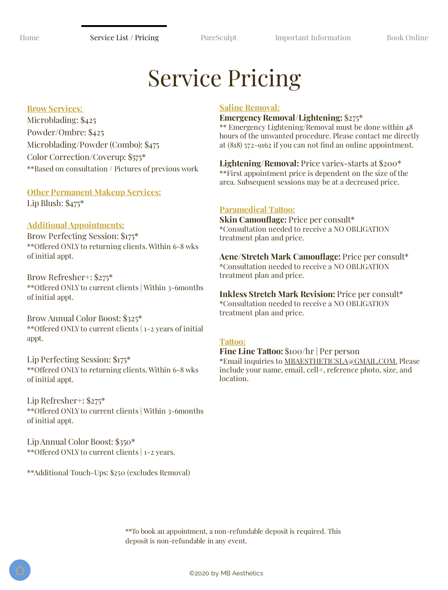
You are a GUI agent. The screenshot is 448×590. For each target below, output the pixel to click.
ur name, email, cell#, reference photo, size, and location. (315, 374)
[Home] (20, 570)
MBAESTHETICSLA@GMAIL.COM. (340, 361)
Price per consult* (311, 293)
